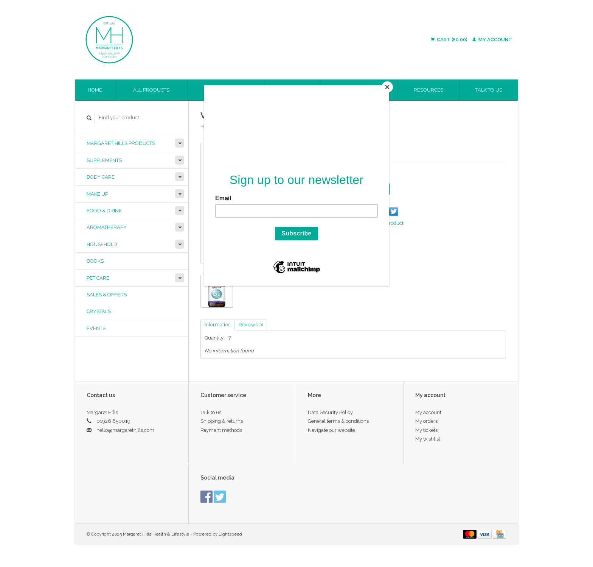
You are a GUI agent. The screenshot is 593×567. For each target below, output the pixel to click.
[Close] (387, 87)
